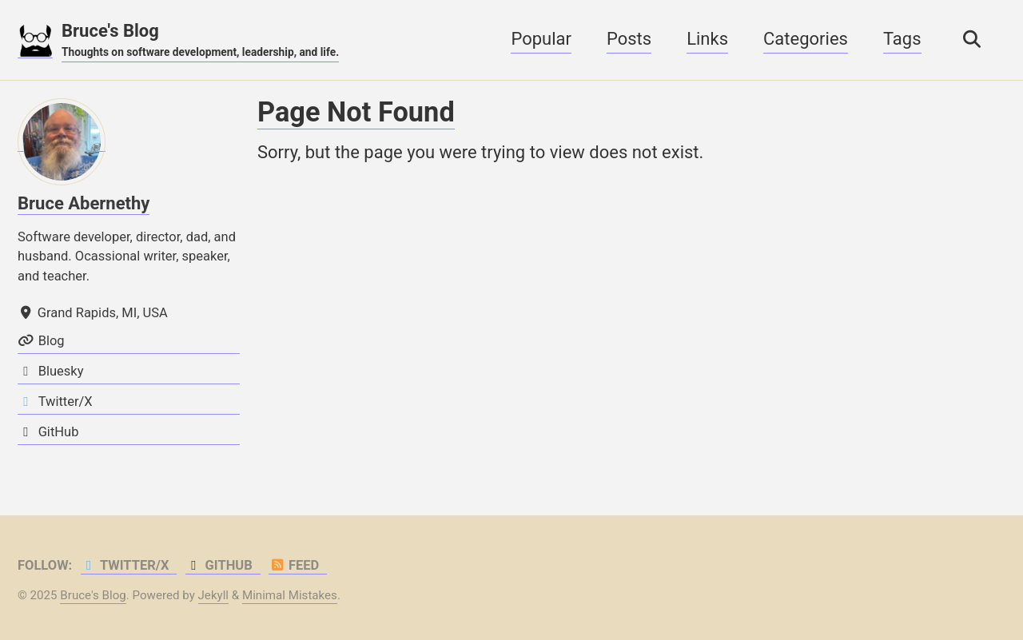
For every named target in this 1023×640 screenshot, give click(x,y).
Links (707, 39)
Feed (294, 565)
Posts (629, 39)
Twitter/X (125, 565)
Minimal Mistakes (289, 595)
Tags (902, 39)
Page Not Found (356, 112)
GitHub (219, 565)
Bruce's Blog (200, 41)
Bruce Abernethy (83, 203)
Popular (541, 39)
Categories (805, 39)
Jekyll (213, 595)
